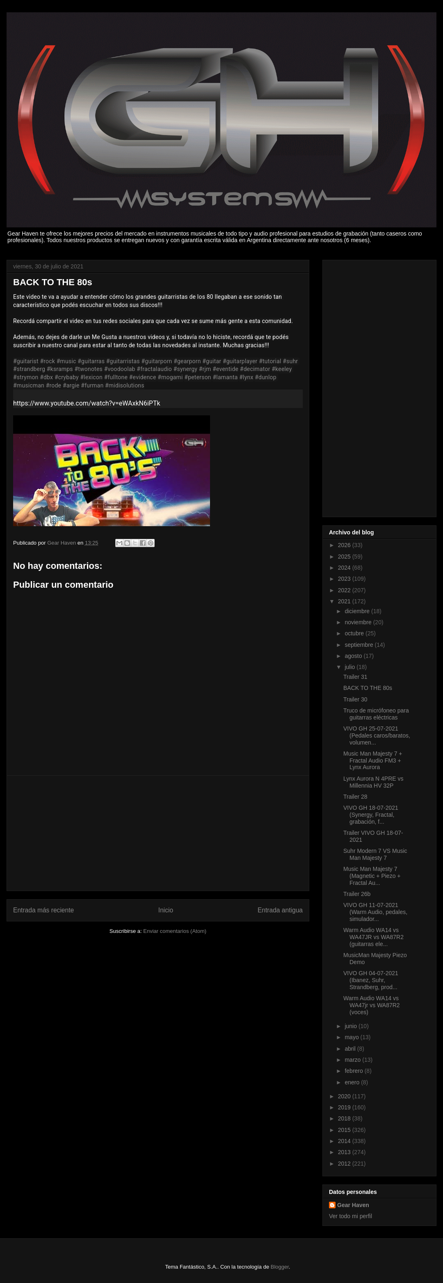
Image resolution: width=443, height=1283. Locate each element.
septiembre (359, 645)
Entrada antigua (280, 910)
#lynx (246, 377)
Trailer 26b (356, 894)
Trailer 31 (355, 677)
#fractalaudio (154, 369)
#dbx (46, 377)
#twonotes (88, 369)
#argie (71, 385)
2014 (345, 1141)
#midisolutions (124, 385)
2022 (345, 590)
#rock (47, 361)
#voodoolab (119, 369)
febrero (354, 1071)
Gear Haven (353, 1205)
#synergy (185, 369)
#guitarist (26, 361)
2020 (345, 1096)
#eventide (225, 369)
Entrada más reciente (43, 910)
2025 (345, 556)
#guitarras (91, 361)
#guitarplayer (240, 361)
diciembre (358, 611)
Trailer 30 (355, 699)
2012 (345, 1163)
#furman (92, 385)
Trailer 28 (355, 796)
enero (353, 1082)
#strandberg (29, 369)
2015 (345, 1130)
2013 (345, 1152)
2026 (345, 545)
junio (351, 1026)
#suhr (290, 361)
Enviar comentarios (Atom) (174, 931)
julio (350, 667)
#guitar (211, 361)
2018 (345, 1118)
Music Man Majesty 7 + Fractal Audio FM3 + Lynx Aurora (372, 760)
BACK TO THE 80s (367, 688)
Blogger (280, 1267)
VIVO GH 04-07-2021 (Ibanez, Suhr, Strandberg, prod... (370, 980)
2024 (345, 567)
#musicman (28, 385)
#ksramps (60, 369)
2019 (345, 1107)
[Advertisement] (157, 833)
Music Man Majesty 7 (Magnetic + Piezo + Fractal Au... (372, 876)
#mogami (170, 377)
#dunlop (265, 377)
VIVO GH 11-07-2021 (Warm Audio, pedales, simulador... (375, 912)
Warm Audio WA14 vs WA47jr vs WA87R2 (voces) (371, 1005)
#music (66, 361)
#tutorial (270, 361)
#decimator (255, 369)
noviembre (359, 622)
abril (351, 1048)
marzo (353, 1059)
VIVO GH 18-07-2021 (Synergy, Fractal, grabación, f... (370, 814)
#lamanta (224, 377)
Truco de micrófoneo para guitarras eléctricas (376, 714)
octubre (355, 633)
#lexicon (91, 377)
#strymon (26, 377)
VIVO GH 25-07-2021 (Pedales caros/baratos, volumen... (376, 735)
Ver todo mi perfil (350, 1216)
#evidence (142, 377)
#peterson (197, 377)
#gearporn (187, 361)
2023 (345, 578)
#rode (54, 385)
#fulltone (116, 377)
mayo (352, 1037)
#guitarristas (123, 361)
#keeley (282, 369)
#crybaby (67, 377)
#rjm (205, 369)
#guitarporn (156, 361)
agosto (354, 656)
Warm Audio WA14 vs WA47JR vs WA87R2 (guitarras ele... (373, 937)
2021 (345, 601)
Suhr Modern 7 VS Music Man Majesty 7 (375, 854)
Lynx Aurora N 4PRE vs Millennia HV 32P (373, 782)
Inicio (165, 910)
